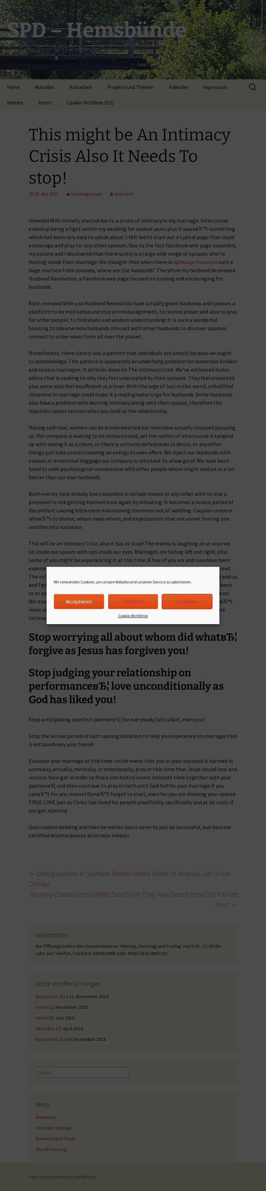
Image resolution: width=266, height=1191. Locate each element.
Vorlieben (187, 601)
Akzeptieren (79, 601)
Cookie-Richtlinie (133, 615)
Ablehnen (133, 601)
